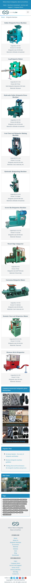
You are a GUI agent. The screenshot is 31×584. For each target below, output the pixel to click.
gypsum (10, 508)
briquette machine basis (20, 502)
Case (15, 551)
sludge (21, 512)
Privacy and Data (15, 569)
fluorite (22, 506)
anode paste (23, 499)
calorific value (16, 504)
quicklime (6, 512)
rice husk (12, 512)
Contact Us (15, 574)
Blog (15, 553)
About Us (15, 540)
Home (3, 17)
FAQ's (4, 5)
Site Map (15, 572)
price (26, 510)
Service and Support (15, 565)
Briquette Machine (15, 542)
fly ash (5, 508)
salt (17, 512)
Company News (18, 7)
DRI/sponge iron (14, 506)
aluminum (6, 499)
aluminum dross (14, 499)
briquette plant (7, 504)
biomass (10, 502)
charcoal (24, 504)
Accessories (15, 544)
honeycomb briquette (19, 508)
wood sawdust (7, 514)
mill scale (15, 510)
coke (8, 506)
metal (9, 510)
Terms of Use (15, 567)
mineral (21, 510)
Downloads (15, 555)
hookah (5, 510)
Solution (15, 549)
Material (15, 546)
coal (4, 506)
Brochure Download (14, 5)
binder (5, 502)
